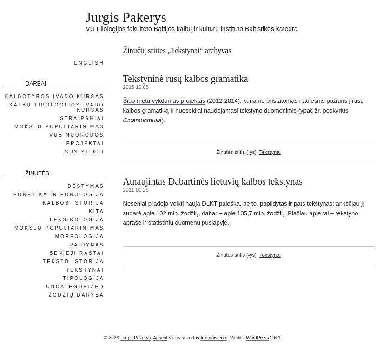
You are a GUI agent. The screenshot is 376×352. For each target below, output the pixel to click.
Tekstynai (270, 152)
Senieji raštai (77, 253)
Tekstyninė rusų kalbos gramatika (185, 78)
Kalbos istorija (74, 203)
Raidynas (86, 244)
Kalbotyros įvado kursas (55, 96)
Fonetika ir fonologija (58, 194)
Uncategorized (75, 286)
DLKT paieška (220, 203)
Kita (96, 211)
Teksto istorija (73, 261)
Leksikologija (77, 219)
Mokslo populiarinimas (59, 126)
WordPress (257, 337)
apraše (132, 222)
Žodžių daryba (77, 295)
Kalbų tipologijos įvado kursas (56, 107)
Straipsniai (82, 118)
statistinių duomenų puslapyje (188, 222)
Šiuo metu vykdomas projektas (164, 100)
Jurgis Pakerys (126, 17)
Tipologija (84, 278)
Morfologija (80, 236)
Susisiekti (84, 151)
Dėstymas (85, 186)
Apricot (160, 337)
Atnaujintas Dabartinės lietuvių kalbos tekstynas (213, 181)
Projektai (85, 143)
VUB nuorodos (76, 135)
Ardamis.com (213, 337)
